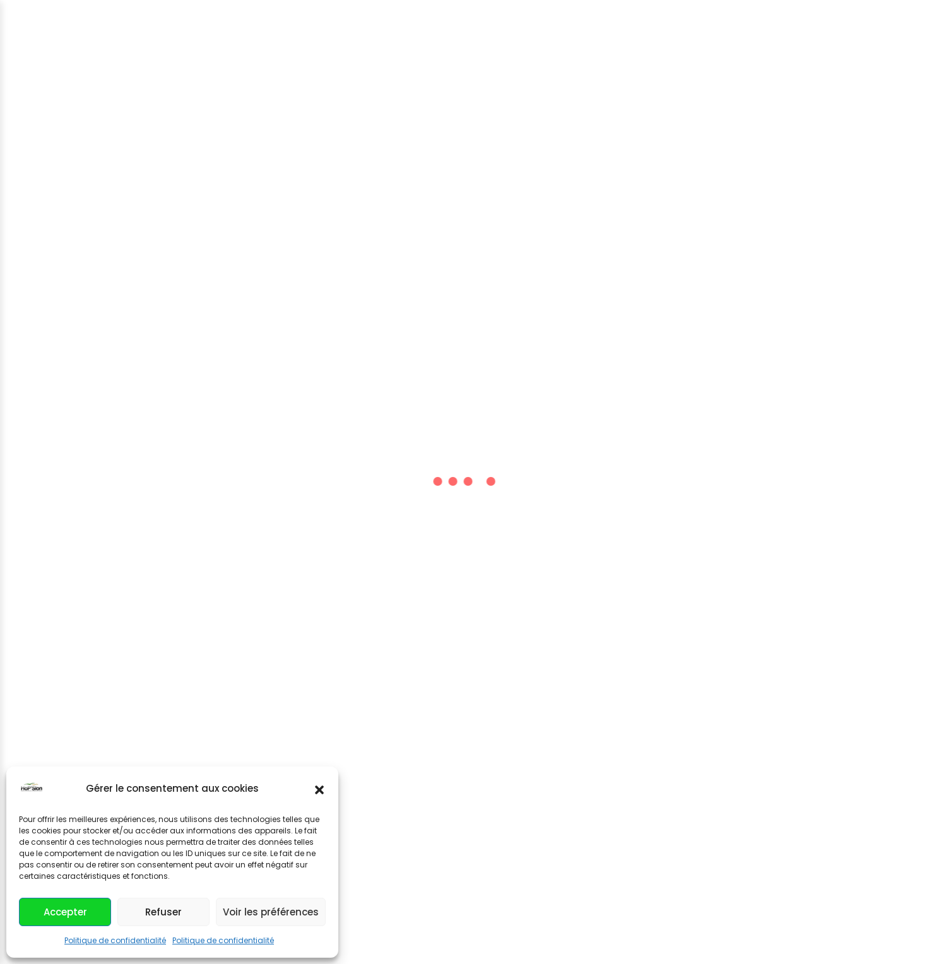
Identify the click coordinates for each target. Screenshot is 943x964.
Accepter (65, 912)
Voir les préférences (271, 912)
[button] (319, 788)
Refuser (163, 912)
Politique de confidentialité (115, 940)
